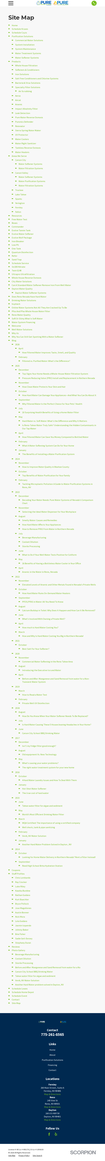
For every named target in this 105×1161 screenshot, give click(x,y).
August (22, 516)
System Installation (24, 44)
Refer (14, 255)
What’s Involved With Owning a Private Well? (43, 618)
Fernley (19, 207)
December (24, 369)
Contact (16, 999)
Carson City (20, 160)
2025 (17, 365)
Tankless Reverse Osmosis (28, 147)
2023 (17, 492)
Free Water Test (19, 219)
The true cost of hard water (35, 793)
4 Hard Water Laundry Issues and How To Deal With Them (49, 780)
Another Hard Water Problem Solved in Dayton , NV (47, 844)
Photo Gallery (18, 950)
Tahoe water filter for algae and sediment (42, 805)
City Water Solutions (22, 281)
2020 (17, 653)
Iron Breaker (18, 241)
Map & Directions (52, 1094)
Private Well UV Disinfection (35, 703)
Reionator (20, 126)
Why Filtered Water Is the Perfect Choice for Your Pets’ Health (52, 403)
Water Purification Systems (32, 181)
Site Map (16, 1003)
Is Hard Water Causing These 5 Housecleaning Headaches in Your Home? (56, 724)
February (23, 357)
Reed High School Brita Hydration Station (42, 865)
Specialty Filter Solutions (27, 87)
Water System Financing (23, 322)
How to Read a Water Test (34, 694)
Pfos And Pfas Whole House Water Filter (31, 311)
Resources (17, 215)
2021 (17, 640)
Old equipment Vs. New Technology (39, 754)
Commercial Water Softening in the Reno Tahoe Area (47, 661)
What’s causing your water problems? (40, 763)
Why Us (15, 333)
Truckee (19, 190)
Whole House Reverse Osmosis (26, 277)
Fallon (18, 211)
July (21, 408)
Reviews (16, 946)
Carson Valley (21, 172)
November (24, 382)
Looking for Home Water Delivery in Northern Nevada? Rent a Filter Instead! (59, 857)
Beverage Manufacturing (34, 537)
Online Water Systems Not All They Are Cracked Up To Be (39, 307)
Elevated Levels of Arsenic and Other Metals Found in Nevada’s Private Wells (59, 584)
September (24, 399)
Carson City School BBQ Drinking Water (41, 733)
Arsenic (18, 104)
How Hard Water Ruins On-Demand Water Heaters (46, 593)
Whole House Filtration (26, 65)
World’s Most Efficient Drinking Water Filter (43, 814)
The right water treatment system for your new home (48, 767)
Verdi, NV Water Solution (34, 836)
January (22, 450)
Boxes (15, 223)
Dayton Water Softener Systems (30, 292)
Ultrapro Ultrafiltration (23, 274)
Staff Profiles (18, 873)
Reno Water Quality (21, 314)
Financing (52, 1065)
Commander (18, 226)
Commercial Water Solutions (29, 40)
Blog (14, 340)
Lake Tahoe (20, 194)
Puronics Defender (24, 121)
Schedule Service (20, 263)
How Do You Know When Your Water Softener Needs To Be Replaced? (55, 716)
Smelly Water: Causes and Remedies (39, 520)
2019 (17, 686)
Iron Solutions (22, 74)
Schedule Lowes (20, 988)
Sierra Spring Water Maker (28, 130)
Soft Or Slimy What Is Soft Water (27, 318)
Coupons (16, 870)
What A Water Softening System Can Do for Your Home (48, 445)
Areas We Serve (19, 156)
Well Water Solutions (22, 329)
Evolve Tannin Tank (21, 230)
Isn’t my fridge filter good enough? (39, 746)
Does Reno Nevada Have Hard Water (29, 296)
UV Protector (21, 134)
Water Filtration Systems (31, 168)
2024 (17, 459)
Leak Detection (22, 113)
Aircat (18, 100)
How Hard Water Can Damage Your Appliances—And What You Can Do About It (59, 395)
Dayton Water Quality (22, 288)
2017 (17, 738)
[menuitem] (11, 1155)
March (22, 632)
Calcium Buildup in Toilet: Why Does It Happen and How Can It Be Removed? (58, 610)
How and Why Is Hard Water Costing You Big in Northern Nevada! (53, 636)
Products (16, 61)
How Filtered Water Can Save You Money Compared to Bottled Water (55, 437)
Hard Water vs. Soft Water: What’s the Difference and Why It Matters (54, 421)
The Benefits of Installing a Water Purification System (48, 454)
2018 (17, 708)
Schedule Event (19, 995)
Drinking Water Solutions (24, 300)
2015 (17, 797)
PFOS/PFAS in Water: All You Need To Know (42, 601)
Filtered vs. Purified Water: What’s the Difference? (46, 361)
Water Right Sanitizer (25, 143)
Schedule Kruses (20, 29)
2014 (17, 849)
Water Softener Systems (27, 57)
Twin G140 (16, 270)
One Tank (16, 248)
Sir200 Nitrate (18, 266)
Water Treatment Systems (28, 53)
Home (15, 25)
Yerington (20, 203)
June (21, 550)
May (21, 416)
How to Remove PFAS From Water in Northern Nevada (48, 529)
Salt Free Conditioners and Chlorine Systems (36, 78)
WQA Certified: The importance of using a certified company (51, 823)
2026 (17, 344)
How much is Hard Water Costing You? (40, 627)
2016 (17, 772)
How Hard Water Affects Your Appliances (41, 524)
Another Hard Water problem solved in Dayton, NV (39, 984)
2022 (17, 576)
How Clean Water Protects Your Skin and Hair (43, 386)
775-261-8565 (52, 1034)
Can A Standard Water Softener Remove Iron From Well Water (41, 285)
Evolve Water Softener (22, 234)
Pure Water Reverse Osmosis (29, 117)
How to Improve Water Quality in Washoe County (45, 466)
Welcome (16, 325)
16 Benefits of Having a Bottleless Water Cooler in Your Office (51, 563)
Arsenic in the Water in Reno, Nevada (40, 572)
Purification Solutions (22, 36)
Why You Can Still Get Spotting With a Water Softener (37, 336)
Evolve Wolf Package (22, 237)
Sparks (18, 198)
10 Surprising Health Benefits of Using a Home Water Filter (50, 412)
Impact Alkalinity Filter (26, 108)
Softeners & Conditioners (27, 69)
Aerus (18, 95)
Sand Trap (17, 259)
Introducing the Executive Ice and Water (41, 670)
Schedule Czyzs (19, 32)
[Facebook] (49, 1134)
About (52, 1055)
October (23, 391)
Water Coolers (22, 139)
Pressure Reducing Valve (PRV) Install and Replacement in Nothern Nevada (58, 378)
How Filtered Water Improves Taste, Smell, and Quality (49, 352)
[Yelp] (55, 1134)
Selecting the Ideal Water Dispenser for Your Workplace (49, 511)
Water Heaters (22, 152)
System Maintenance (25, 49)
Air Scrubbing (25, 91)
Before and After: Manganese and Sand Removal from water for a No (47, 967)
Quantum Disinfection (22, 252)
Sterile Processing (31, 546)
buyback (16, 304)
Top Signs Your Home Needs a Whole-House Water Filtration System (55, 373)
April (21, 348)
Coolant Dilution (30, 542)
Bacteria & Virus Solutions (27, 82)
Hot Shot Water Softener (34, 788)
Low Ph (15, 244)
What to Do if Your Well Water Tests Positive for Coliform (49, 554)
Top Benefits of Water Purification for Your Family (46, 475)
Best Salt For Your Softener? (35, 648)
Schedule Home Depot (23, 992)
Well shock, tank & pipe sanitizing (38, 827)
